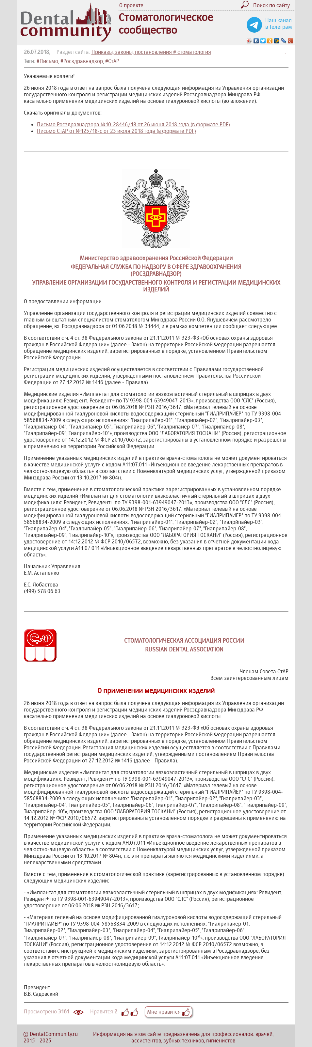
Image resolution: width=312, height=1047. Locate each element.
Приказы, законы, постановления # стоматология (151, 52)
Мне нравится (168, 1011)
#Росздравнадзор (81, 61)
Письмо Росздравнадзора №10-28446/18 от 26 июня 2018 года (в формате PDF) (133, 124)
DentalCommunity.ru (54, 1034)
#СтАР (112, 61)
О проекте (131, 5)
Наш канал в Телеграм (278, 23)
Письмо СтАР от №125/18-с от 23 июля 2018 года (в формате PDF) (116, 131)
